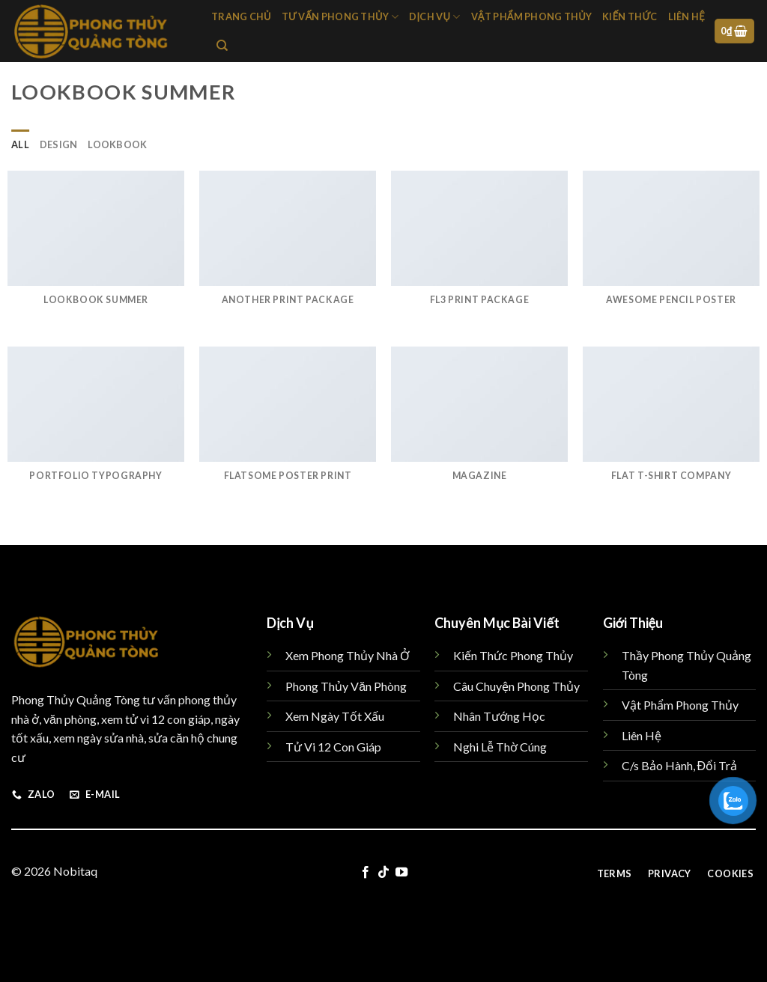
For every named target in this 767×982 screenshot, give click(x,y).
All (20, 144)
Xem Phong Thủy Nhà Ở (347, 655)
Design (59, 144)
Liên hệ (686, 16)
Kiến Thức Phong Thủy (513, 655)
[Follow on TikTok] (383, 872)
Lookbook (117, 144)
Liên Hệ (641, 735)
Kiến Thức (629, 16)
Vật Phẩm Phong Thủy (531, 16)
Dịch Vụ (434, 17)
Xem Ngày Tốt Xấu (334, 716)
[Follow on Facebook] (365, 872)
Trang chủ (241, 16)
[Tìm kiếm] (222, 45)
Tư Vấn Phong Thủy (340, 17)
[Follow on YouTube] (401, 872)
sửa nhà (124, 738)
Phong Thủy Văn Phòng (346, 686)
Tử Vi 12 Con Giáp (333, 746)
